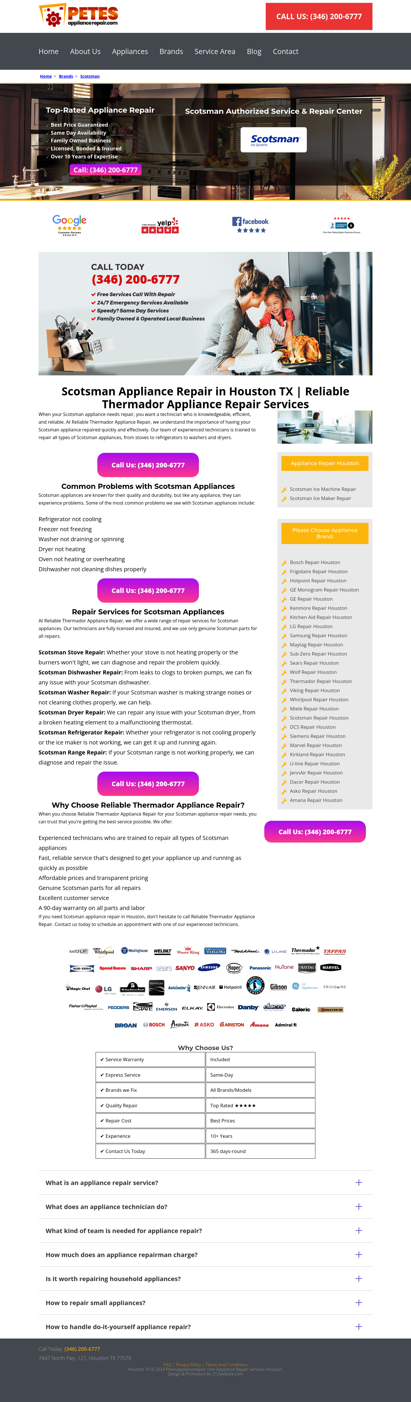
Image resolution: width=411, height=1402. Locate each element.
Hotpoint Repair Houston (318, 580)
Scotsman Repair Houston (319, 717)
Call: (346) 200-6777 (106, 169)
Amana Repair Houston (316, 800)
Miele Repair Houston (314, 708)
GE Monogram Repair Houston (324, 589)
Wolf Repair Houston (313, 672)
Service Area (215, 51)
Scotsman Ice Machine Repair (323, 489)
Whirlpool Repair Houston (319, 699)
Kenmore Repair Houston (318, 608)
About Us (85, 51)
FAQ (167, 1364)
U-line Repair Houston (315, 763)
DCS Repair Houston (313, 727)
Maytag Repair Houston (316, 644)
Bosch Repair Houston (315, 562)
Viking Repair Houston (315, 690)
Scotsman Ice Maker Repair (320, 498)
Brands (171, 51)
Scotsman (90, 76)
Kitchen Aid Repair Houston (321, 617)
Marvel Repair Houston (316, 745)
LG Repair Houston (311, 626)
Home (49, 51)
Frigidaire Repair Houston (319, 571)
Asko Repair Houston (313, 791)
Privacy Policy (188, 1364)
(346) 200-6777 (336, 16)
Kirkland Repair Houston (317, 754)
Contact (286, 51)
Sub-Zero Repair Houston (318, 653)
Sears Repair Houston (314, 663)
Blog (254, 51)
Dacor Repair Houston (315, 781)
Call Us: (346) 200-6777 (148, 464)
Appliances (130, 51)
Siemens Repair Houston (318, 736)
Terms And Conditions (226, 1364)
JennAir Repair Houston (316, 772)
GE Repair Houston (311, 599)
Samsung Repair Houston (318, 635)
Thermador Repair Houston (321, 681)
